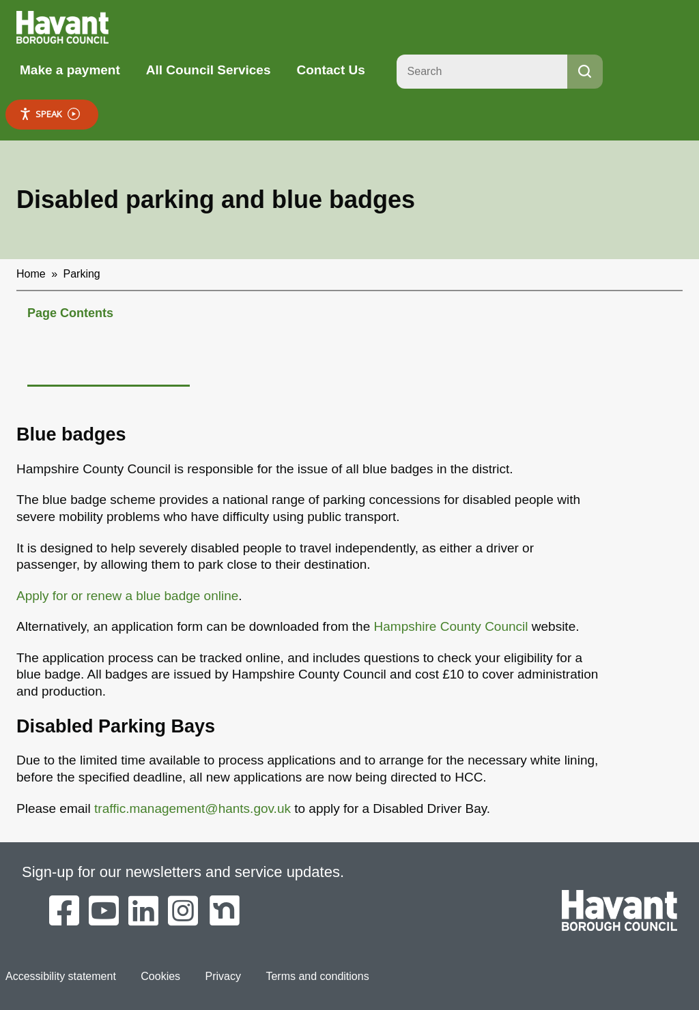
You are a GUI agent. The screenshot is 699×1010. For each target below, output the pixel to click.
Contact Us (330, 70)
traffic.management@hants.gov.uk (192, 808)
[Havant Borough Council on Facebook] (64, 912)
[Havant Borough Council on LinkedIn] (143, 912)
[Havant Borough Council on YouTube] (104, 912)
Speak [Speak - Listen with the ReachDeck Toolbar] (49, 114)
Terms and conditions (317, 976)
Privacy (223, 976)
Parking (81, 274)
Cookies (160, 976)
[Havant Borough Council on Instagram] (183, 912)
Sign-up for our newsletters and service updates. (183, 871)
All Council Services (208, 70)
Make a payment (70, 70)
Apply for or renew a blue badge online (127, 596)
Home (31, 274)
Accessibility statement (60, 976)
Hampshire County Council (451, 626)
